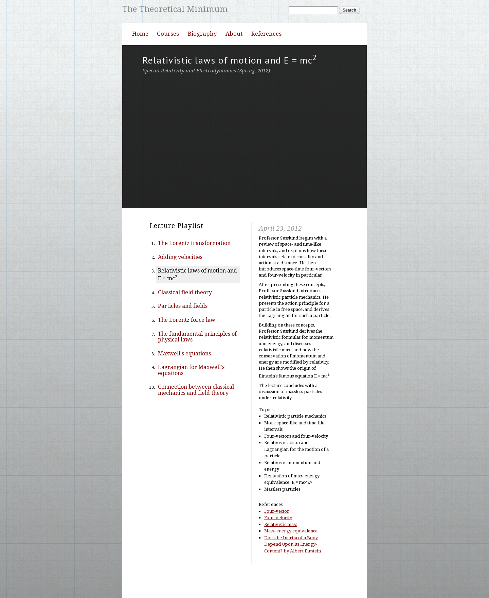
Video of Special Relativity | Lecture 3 (244, 161)
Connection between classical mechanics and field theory (196, 411)
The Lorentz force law (186, 341)
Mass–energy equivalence (291, 552)
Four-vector (276, 532)
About (233, 54)
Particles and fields (182, 327)
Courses (168, 54)
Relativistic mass (280, 545)
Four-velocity (278, 538)
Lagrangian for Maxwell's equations (191, 391)
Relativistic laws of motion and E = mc (197, 295)
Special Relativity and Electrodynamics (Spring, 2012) (206, 92)
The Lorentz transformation (194, 264)
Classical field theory (185, 313)
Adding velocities (180, 278)
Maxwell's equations (184, 374)
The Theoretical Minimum (176, 9)
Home (140, 54)
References (266, 54)
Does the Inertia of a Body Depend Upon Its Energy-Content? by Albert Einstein (292, 565)
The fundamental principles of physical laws (197, 358)
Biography (202, 54)
